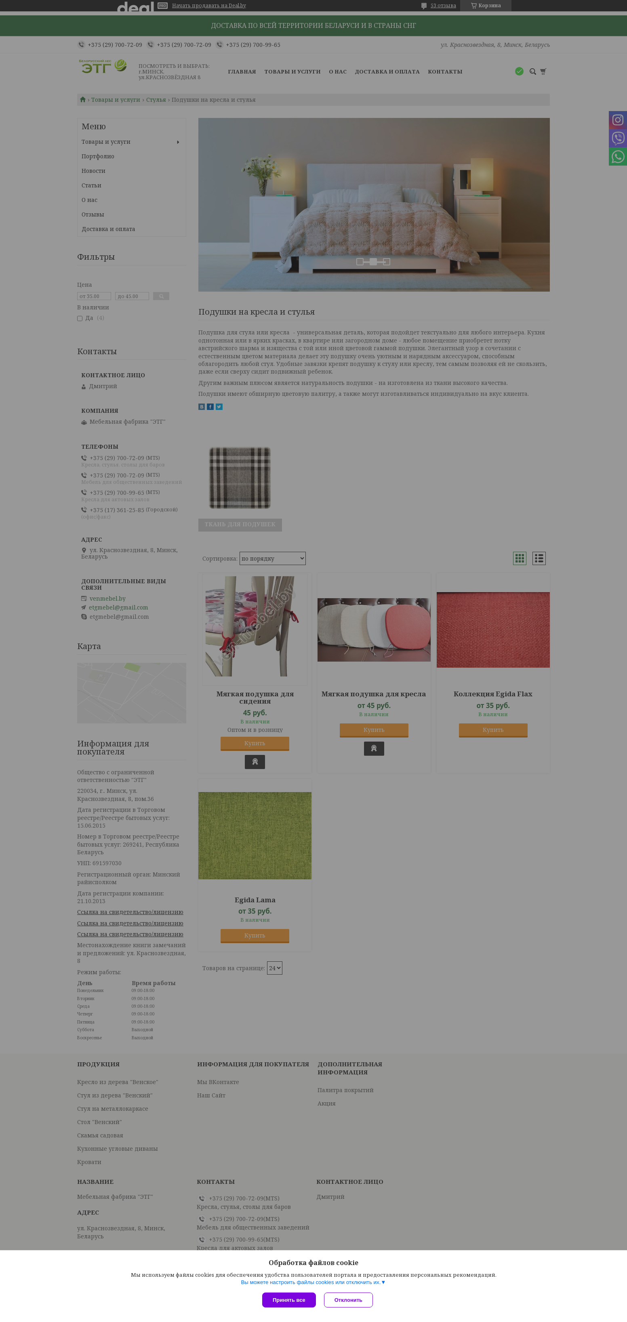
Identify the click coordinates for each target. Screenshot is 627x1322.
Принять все (289, 1300)
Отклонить (348, 1300)
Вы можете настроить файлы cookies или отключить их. (311, 1282)
